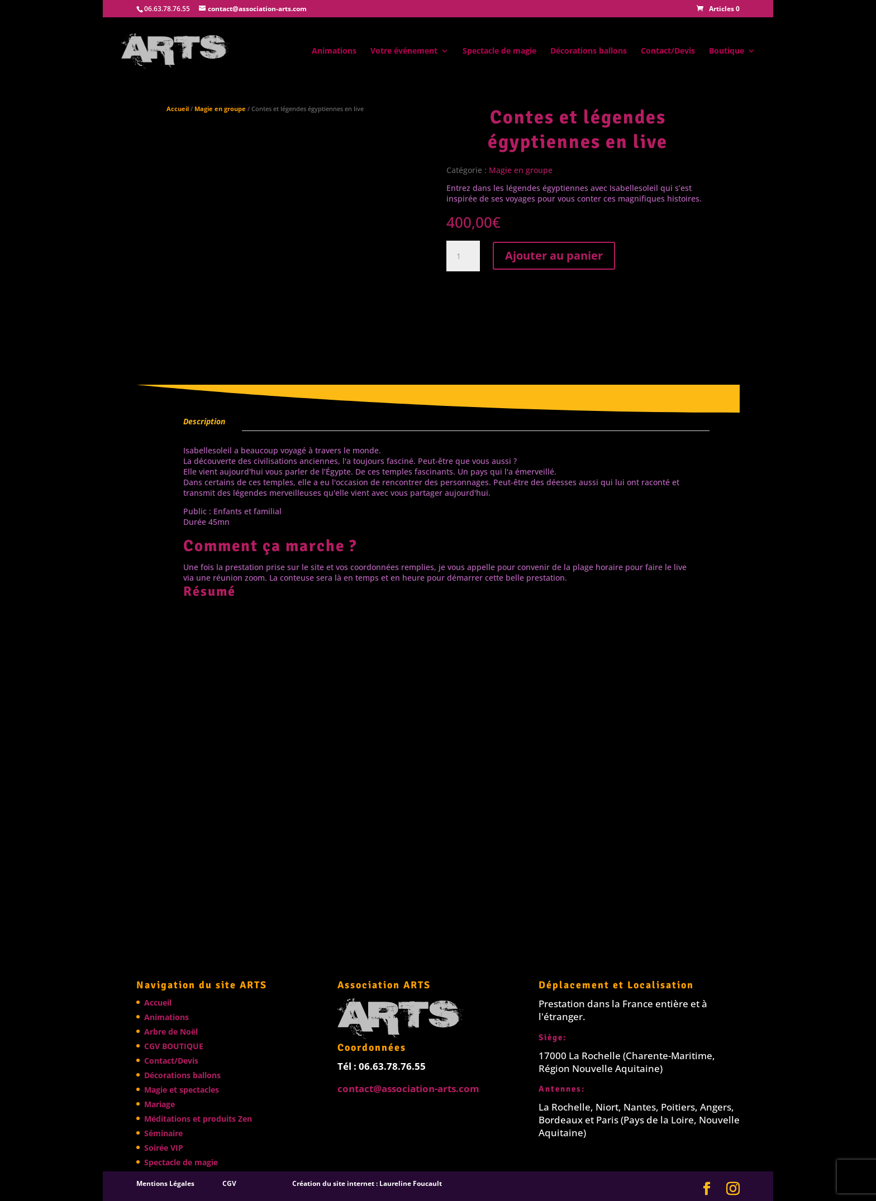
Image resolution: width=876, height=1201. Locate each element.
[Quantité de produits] (463, 256)
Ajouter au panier (554, 255)
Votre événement (403, 51)
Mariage (159, 1104)
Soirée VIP (163, 1147)
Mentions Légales (165, 1183)
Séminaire (163, 1133)
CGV (229, 1183)
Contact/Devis (668, 51)
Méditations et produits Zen (198, 1118)
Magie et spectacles (181, 1089)
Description (204, 421)
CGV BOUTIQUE (173, 1046)
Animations (334, 51)
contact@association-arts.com (408, 1088)
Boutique (726, 51)
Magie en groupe (220, 108)
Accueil (177, 108)
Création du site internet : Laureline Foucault (367, 1183)
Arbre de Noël (171, 1031)
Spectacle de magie (499, 51)
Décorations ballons (588, 51)
